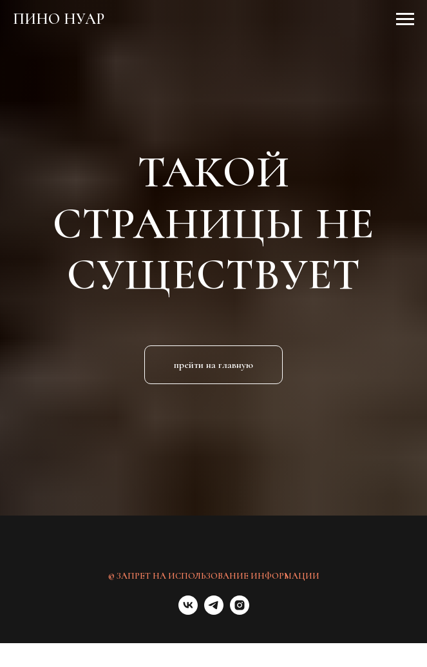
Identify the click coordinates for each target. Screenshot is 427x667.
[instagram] (239, 611)
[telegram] (213, 611)
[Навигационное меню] (405, 19)
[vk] (188, 611)
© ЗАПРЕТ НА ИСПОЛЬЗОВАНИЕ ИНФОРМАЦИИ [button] (213, 575)
